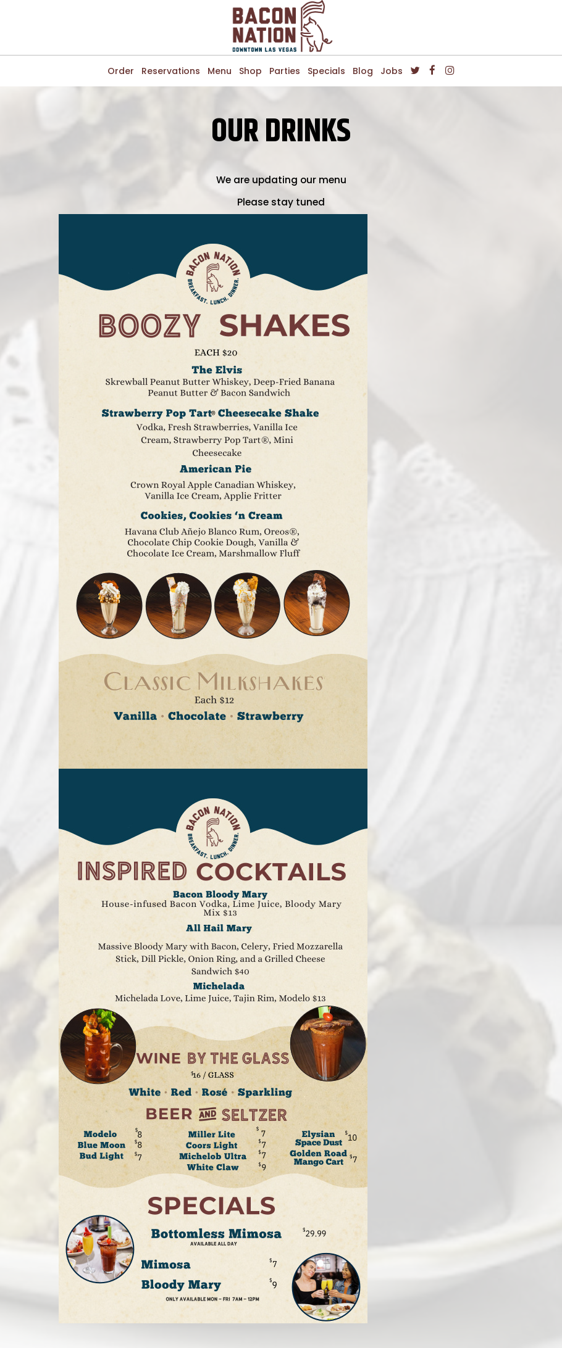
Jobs (391, 71)
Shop (250, 71)
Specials (326, 71)
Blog (363, 71)
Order (120, 71)
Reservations (170, 71)
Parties (284, 71)
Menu (220, 71)
